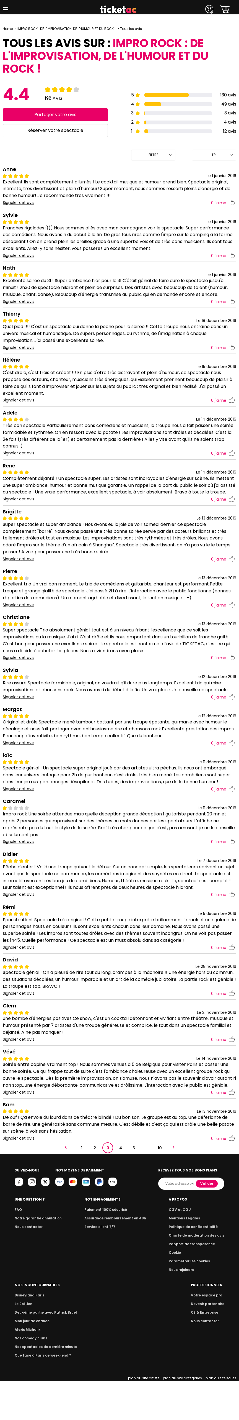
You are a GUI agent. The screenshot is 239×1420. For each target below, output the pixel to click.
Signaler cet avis (19, 202)
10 (160, 1162)
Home (8, 28)
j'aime (223, 203)
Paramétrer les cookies (191, 1300)
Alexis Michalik (27, 1368)
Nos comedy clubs (30, 1377)
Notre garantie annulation (37, 1257)
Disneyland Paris (29, 1334)
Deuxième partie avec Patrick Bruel (44, 1351)
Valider (99, 1222)
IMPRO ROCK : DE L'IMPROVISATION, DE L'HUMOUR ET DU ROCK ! (67, 28)
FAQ (18, 1248)
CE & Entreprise (205, 1351)
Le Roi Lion (23, 1342)
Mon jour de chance (31, 1360)
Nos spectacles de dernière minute (44, 1385)
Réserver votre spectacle (55, 130)
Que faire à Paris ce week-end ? (41, 1394)
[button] (5, 9)
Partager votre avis (55, 114)
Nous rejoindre (184, 1308)
